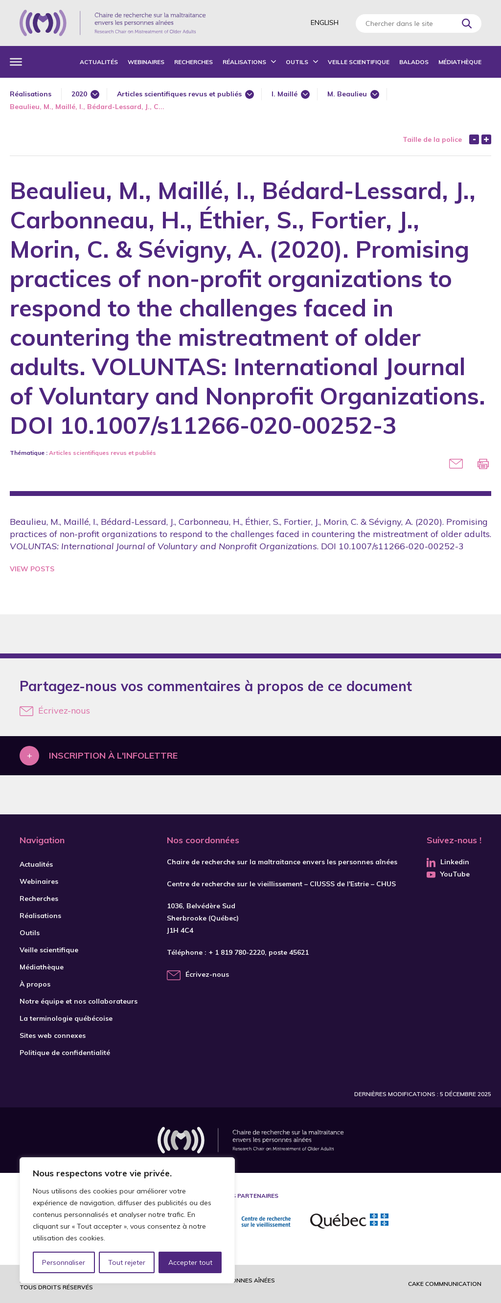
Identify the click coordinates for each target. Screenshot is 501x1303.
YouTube (448, 874)
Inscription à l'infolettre (113, 755)
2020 (79, 94)
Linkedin (448, 861)
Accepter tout (190, 1262)
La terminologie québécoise (66, 1018)
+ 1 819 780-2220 (236, 952)
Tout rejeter (126, 1262)
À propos (35, 984)
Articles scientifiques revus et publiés (179, 94)
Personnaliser (64, 1262)
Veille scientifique (358, 62)
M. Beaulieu (347, 94)
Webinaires (146, 62)
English (325, 22)
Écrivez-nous (55, 710)
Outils (297, 62)
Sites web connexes (53, 1035)
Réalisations (244, 62)
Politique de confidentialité (65, 1052)
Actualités (99, 62)
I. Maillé (284, 94)
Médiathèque (459, 62)
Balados (414, 62)
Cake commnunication (444, 1283)
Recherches (193, 62)
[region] (127, 1220)
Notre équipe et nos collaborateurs (78, 1001)
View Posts (32, 568)
